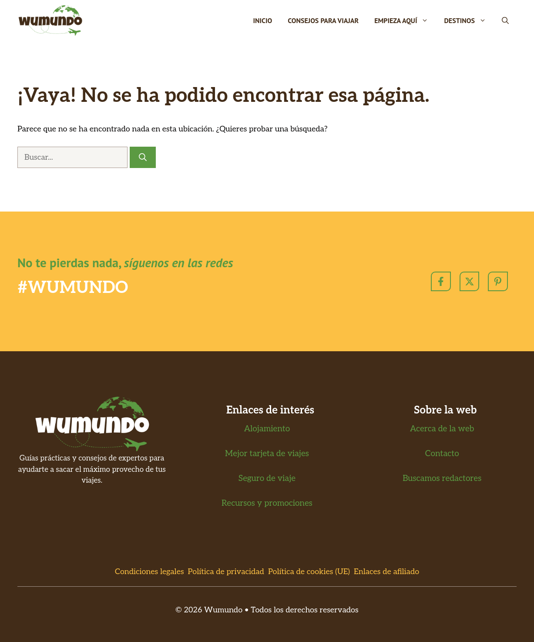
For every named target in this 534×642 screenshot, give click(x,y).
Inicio (262, 20)
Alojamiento (267, 429)
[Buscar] (143, 157)
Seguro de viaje (267, 479)
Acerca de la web (442, 429)
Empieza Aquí (405, 20)
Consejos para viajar (323, 20)
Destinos (469, 20)
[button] (505, 20)
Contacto (442, 454)
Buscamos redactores (442, 479)
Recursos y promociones (267, 503)
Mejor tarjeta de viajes (267, 454)
